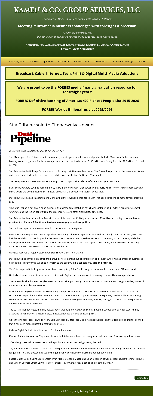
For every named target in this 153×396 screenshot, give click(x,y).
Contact (141, 61)
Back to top (142, 377)
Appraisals (48, 61)
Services (34, 61)
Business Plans (81, 61)
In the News (64, 61)
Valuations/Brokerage (122, 61)
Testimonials (100, 61)
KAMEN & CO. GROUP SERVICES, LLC (77, 10)
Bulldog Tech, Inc (89, 391)
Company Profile (17, 61)
